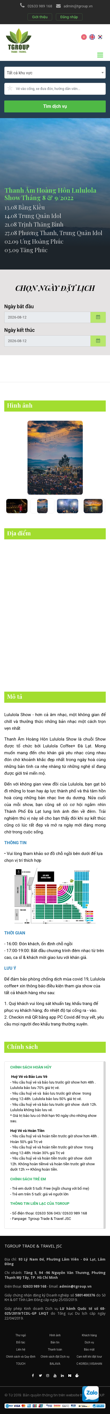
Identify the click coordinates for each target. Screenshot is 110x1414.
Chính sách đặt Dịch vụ (55, 1356)
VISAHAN (96, 1363)
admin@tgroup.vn (78, 6)
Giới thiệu (39, 17)
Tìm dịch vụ (55, 106)
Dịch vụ (89, 1342)
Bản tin (55, 1342)
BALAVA (55, 1363)
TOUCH (21, 1363)
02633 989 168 (40, 6)
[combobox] (55, 73)
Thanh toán (55, 1349)
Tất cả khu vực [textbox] (19, 73)
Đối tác (20, 1342)
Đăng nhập (69, 17)
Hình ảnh (55, 1335)
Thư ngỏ (21, 1335)
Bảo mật (89, 1349)
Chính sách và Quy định (20, 1356)
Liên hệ (20, 1349)
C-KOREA (82, 1363)
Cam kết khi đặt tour (89, 1356)
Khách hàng (89, 1335)
